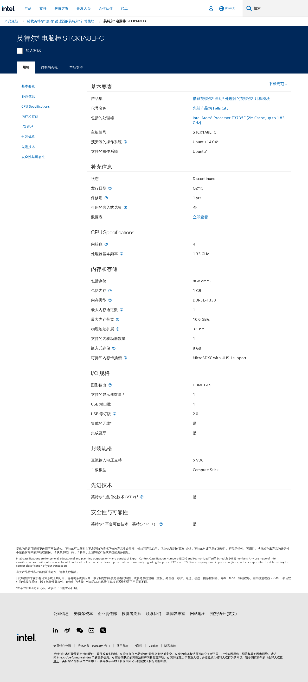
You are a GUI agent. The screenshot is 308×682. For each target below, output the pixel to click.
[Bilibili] (91, 631)
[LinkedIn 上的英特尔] (55, 631)
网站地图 (197, 613)
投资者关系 (131, 613)
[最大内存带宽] (117, 319)
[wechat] (79, 631)
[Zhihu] (103, 631)
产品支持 (76, 67)
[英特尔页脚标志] (26, 637)
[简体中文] (227, 8)
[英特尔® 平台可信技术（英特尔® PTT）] (161, 524)
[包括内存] (110, 291)
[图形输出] (110, 385)
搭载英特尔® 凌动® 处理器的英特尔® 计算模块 (231, 98)
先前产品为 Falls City (210, 108)
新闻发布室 (175, 613)
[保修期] (106, 198)
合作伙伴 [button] (106, 8)
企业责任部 (107, 613)
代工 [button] (124, 8)
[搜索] (249, 8)
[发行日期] (110, 188)
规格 (26, 67)
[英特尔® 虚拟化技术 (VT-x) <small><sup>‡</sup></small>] (141, 497)
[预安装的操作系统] (125, 142)
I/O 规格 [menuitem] (27, 126)
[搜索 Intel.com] (280, 8)
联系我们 (153, 613)
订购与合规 (49, 67)
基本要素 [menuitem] (28, 86)
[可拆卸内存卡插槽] (125, 358)
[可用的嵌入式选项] (125, 207)
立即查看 (200, 217)
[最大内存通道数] (121, 310)
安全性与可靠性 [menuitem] (33, 157)
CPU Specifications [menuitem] (35, 106)
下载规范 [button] (278, 83)
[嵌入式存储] (113, 348)
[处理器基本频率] (121, 254)
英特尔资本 (83, 613)
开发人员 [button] (84, 8)
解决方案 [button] (61, 8)
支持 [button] (43, 8)
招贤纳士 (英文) (223, 613)
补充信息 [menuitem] (28, 96)
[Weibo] (68, 631)
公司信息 (61, 613)
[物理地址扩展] (117, 329)
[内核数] (106, 244)
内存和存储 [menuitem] (29, 116)
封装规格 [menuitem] (28, 137)
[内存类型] (110, 300)
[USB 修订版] (114, 414)
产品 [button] (28, 8)
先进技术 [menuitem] (28, 147)
